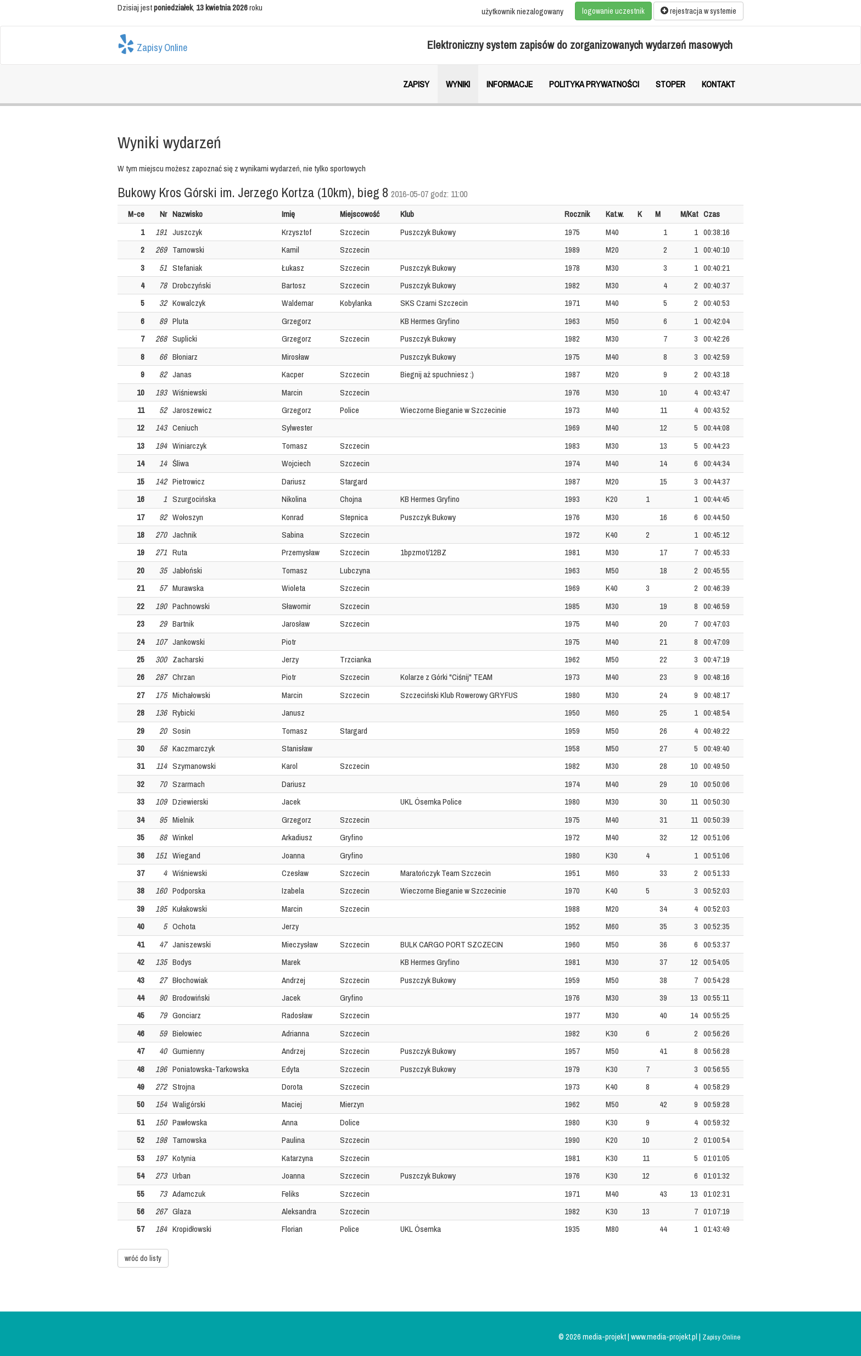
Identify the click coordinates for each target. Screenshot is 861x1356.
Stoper (670, 84)
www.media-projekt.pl (665, 1336)
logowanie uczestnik (613, 11)
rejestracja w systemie (698, 11)
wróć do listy (143, 1258)
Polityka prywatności (594, 84)
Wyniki (458, 84)
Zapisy (416, 84)
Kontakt (718, 84)
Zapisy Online (152, 44)
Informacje (510, 84)
